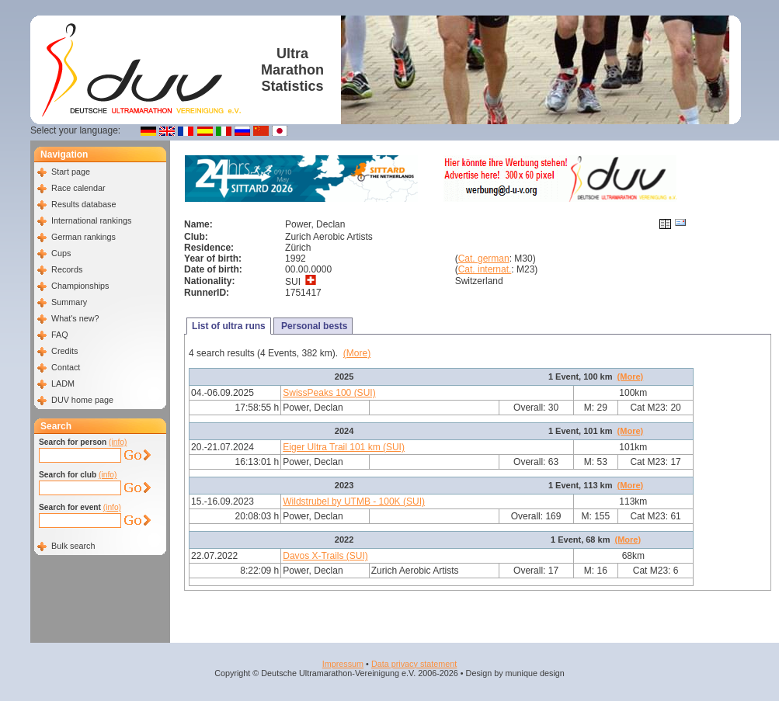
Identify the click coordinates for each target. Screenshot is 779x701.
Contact (65, 367)
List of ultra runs (229, 326)
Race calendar (78, 188)
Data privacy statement (414, 663)
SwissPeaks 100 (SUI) (329, 392)
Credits (64, 351)
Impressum (342, 663)
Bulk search (73, 545)
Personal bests (313, 326)
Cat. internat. (485, 269)
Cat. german (483, 258)
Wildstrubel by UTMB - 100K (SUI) (354, 501)
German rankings (83, 236)
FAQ (59, 334)
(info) (118, 442)
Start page (70, 171)
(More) (356, 353)
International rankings (91, 220)
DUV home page (82, 399)
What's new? (75, 318)
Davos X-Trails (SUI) (325, 555)
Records (66, 269)
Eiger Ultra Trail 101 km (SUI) (344, 447)
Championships (80, 285)
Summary (69, 302)
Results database (83, 204)
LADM (63, 383)
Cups (61, 253)
